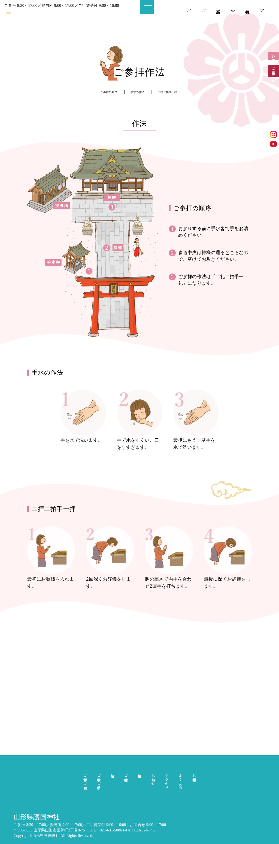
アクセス (262, 16)
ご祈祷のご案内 (188, 14)
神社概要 (247, 6)
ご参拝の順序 (101, 91)
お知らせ (233, 14)
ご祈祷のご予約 (203, 14)
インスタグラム (273, 134)
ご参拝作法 (126, 769)
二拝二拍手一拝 (175, 91)
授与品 (218, 6)
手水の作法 (137, 91)
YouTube (273, 144)
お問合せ (273, 61)
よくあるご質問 (180, 779)
